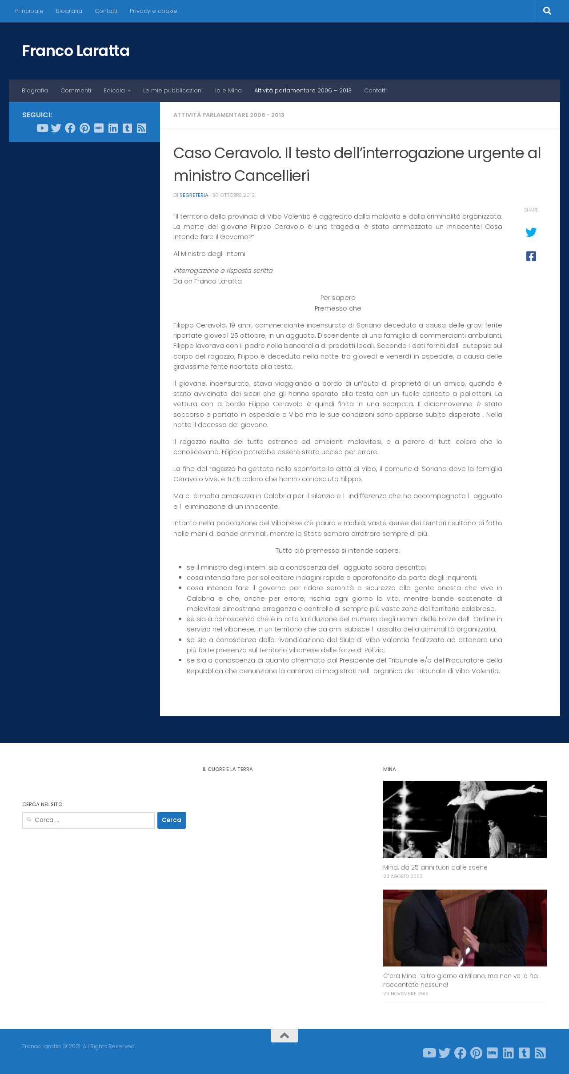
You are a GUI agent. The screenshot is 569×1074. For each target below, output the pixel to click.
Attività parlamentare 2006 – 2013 (303, 90)
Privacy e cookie (153, 11)
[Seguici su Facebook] (70, 128)
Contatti (106, 11)
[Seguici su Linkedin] (113, 128)
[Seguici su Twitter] (56, 128)
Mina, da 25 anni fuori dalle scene (435, 867)
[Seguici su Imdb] (98, 128)
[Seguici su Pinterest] (84, 128)
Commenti (75, 90)
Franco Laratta (75, 50)
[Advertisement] (84, 284)
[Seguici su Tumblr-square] (127, 128)
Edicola (114, 90)
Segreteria (194, 195)
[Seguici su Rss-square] (141, 128)
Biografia (69, 11)
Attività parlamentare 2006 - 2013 (228, 115)
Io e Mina (228, 90)
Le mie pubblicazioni (173, 90)
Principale (29, 11)
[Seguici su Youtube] (41, 128)
